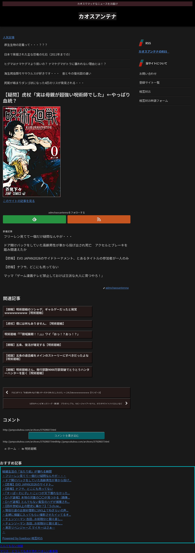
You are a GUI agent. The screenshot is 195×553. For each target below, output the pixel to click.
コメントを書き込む (67, 409)
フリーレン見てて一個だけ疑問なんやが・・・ (35, 450)
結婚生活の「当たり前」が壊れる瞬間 (27, 445)
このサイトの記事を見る (19, 201)
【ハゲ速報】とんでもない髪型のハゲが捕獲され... (37, 476)
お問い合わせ (148, 73)
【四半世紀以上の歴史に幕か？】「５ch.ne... (33, 480)
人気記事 (9, 37)
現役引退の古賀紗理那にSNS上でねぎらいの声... (36, 484)
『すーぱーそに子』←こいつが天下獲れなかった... (37, 467)
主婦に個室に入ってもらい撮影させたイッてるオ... (38, 489)
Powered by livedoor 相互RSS (22, 512)
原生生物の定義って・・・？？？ (26, 44)
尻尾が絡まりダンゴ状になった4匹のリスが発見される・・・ (44, 83)
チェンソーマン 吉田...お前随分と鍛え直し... (34, 493)
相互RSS (145, 91)
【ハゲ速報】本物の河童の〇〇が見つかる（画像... (37, 471)
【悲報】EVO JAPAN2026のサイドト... (29, 458)
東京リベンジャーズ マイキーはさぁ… (30, 502)
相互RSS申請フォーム (153, 100)
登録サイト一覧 (149, 82)
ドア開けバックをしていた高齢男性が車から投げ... (38, 454)
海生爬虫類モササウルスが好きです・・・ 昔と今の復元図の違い (47, 73)
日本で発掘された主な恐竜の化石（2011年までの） (38, 54)
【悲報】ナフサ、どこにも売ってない (29, 463)
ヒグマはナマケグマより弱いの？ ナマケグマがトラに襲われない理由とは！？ (55, 64)
